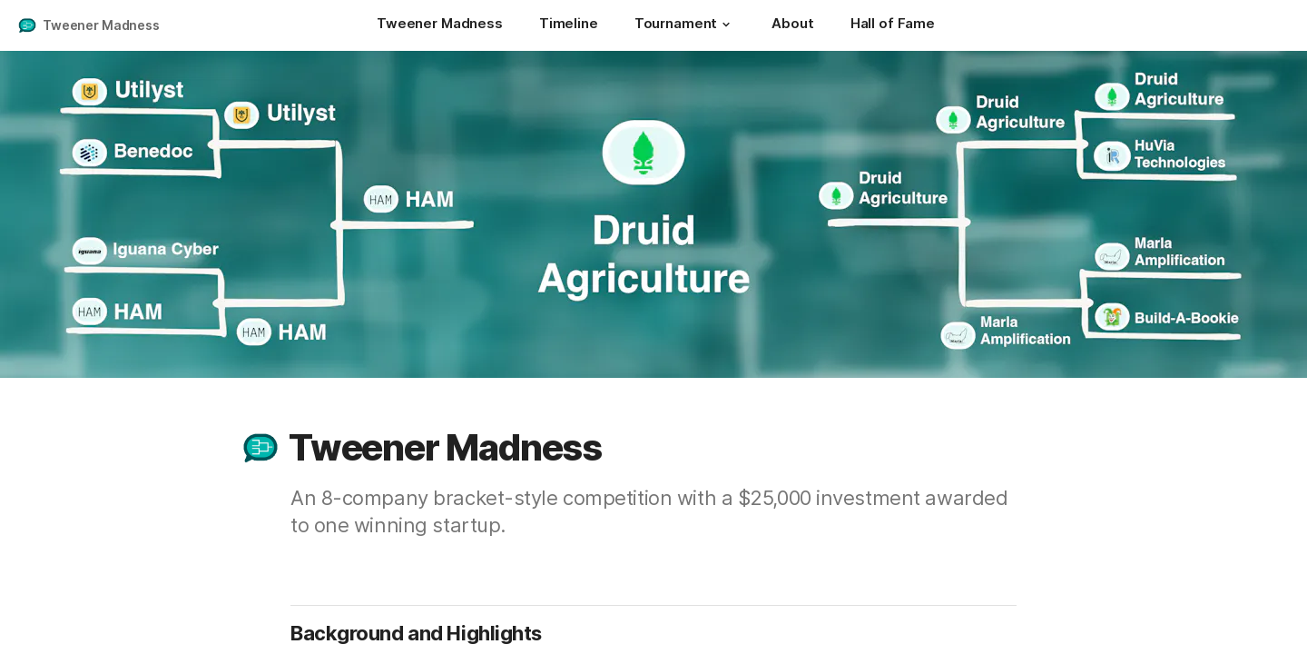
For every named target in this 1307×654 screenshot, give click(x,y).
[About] (792, 25)
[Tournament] (685, 25)
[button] (726, 24)
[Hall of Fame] (892, 25)
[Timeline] (568, 25)
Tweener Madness (101, 25)
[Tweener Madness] (440, 25)
